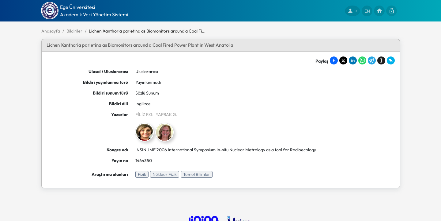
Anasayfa (50, 31)
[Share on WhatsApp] (362, 60)
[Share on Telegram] (372, 60)
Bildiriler (74, 31)
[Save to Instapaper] (381, 60)
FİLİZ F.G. (144, 114)
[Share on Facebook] (334, 60)
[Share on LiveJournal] (391, 60)
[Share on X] (343, 60)
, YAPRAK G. (165, 114)
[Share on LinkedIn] (353, 60)
